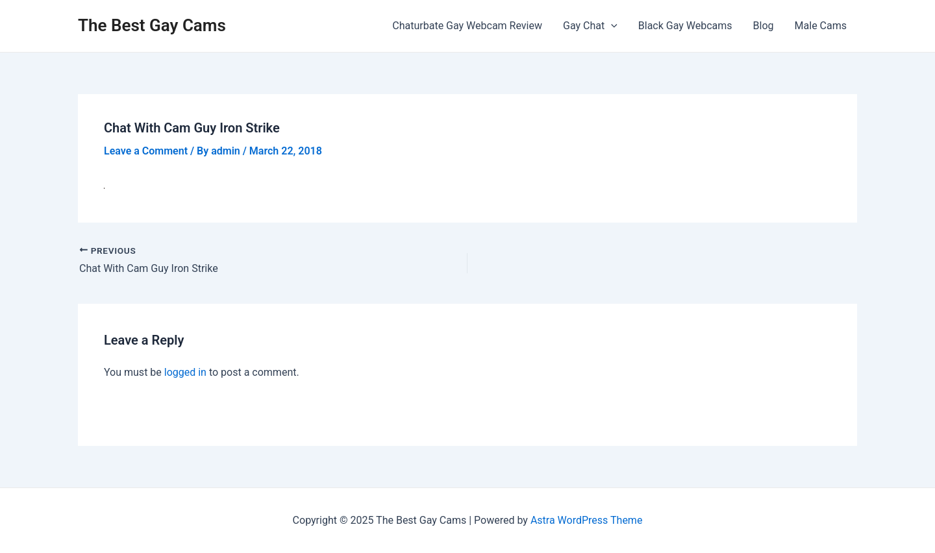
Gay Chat (590, 26)
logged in (185, 372)
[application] (611, 26)
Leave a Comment (146, 151)
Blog (763, 25)
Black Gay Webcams (685, 25)
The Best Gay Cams (152, 25)
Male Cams (821, 25)
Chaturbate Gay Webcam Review (467, 25)
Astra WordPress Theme (586, 520)
